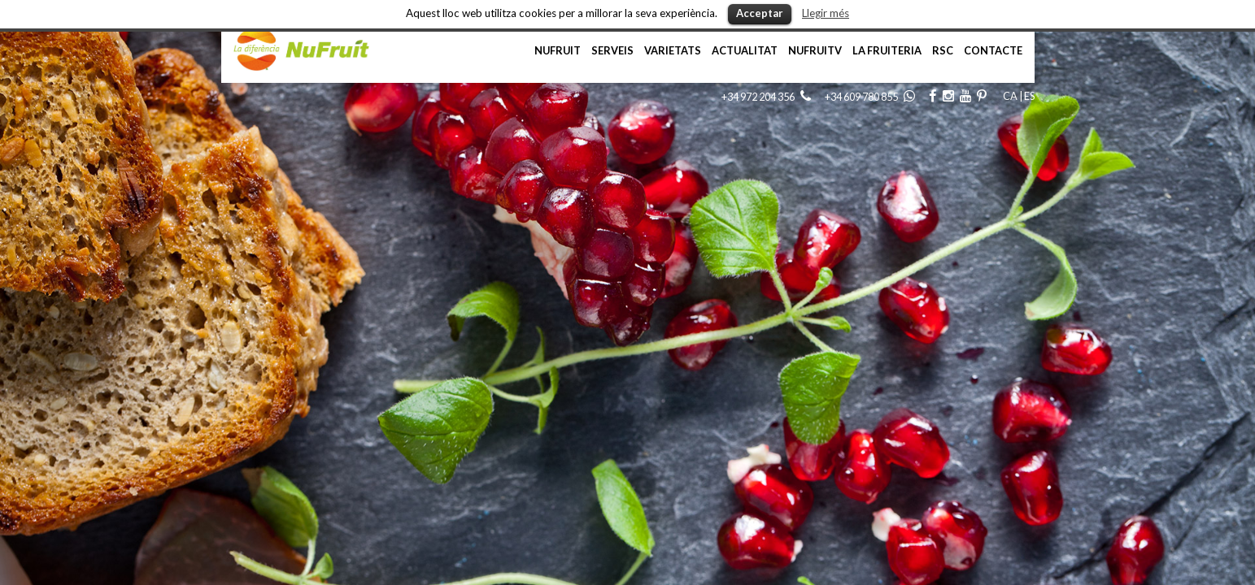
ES (1029, 95)
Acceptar (759, 13)
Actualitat (745, 50)
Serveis (612, 50)
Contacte (993, 50)
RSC (942, 50)
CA (1010, 95)
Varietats (672, 50)
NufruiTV (815, 50)
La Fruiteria (887, 50)
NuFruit (557, 50)
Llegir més (825, 13)
